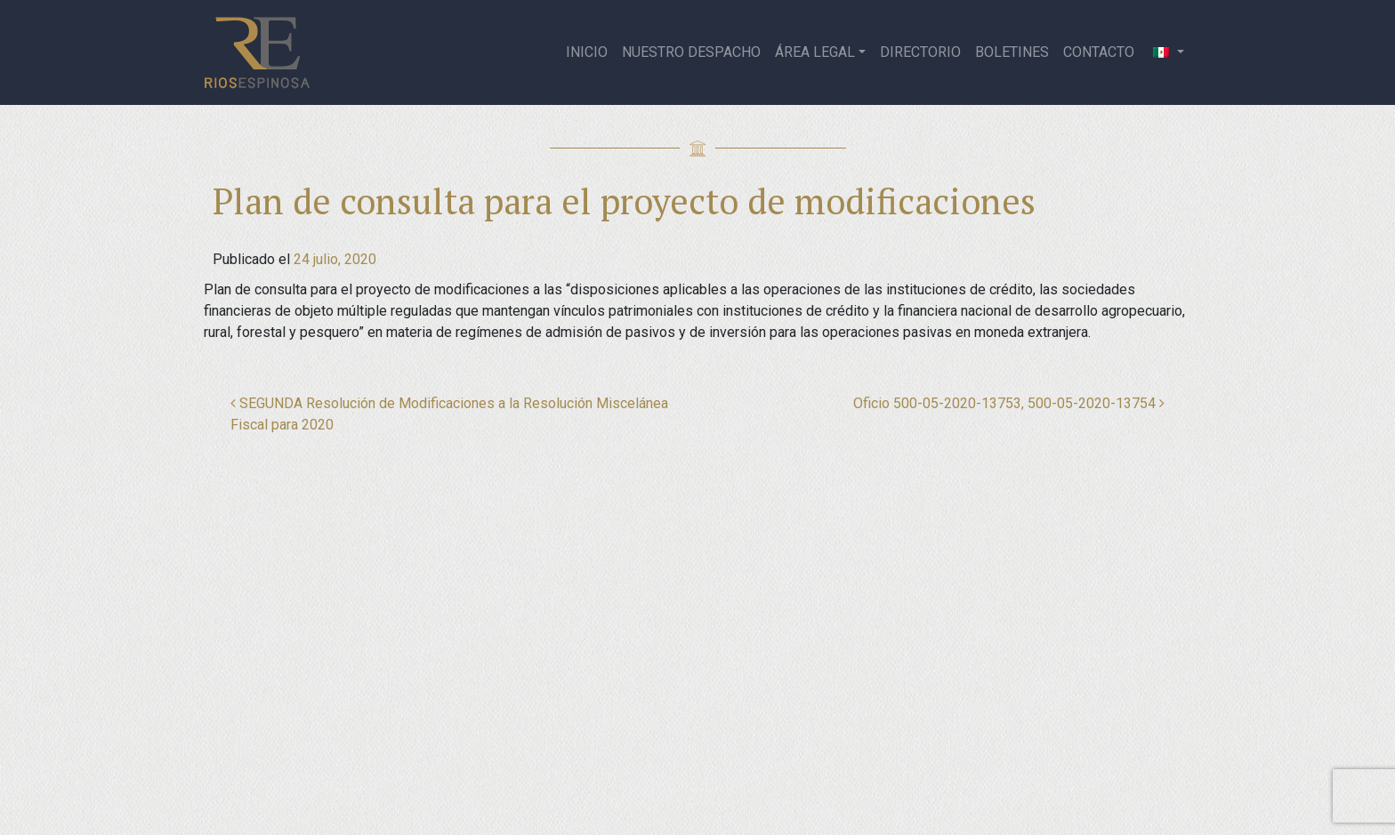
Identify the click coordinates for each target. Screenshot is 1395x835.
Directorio (920, 52)
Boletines (1012, 52)
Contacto (1098, 52)
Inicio (587, 52)
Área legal (815, 52)
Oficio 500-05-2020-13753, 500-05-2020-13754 (1009, 403)
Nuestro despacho (691, 52)
